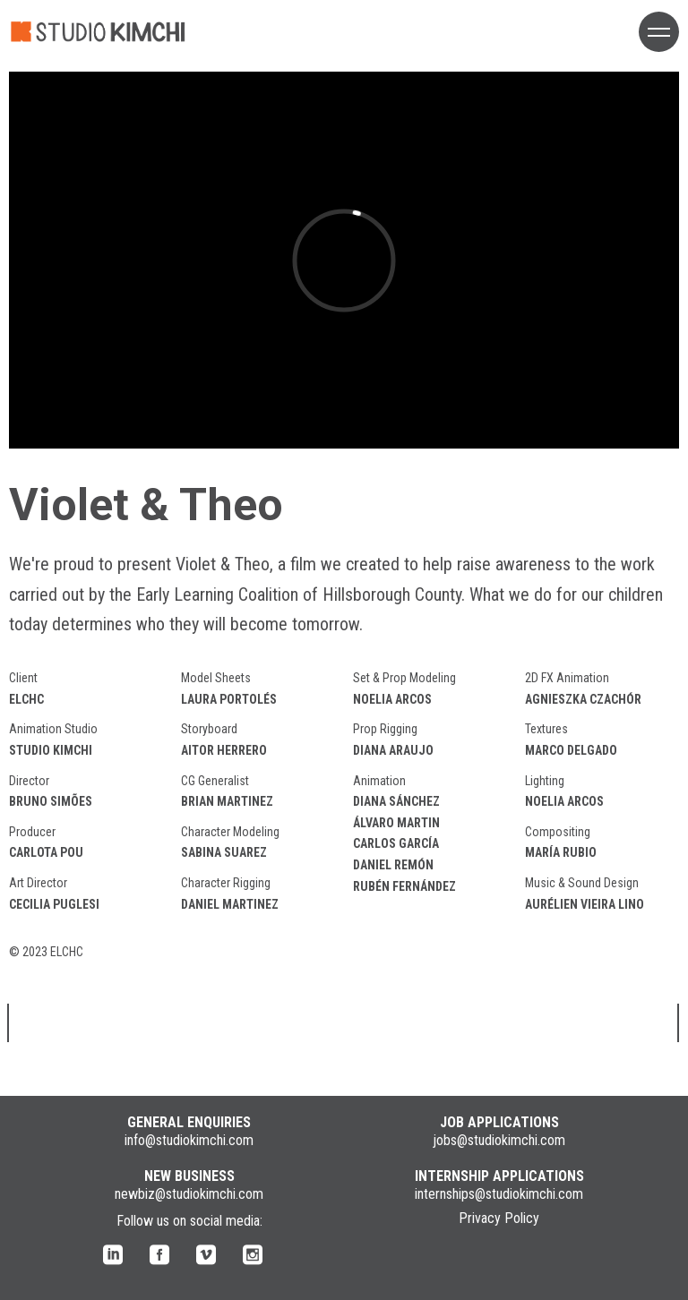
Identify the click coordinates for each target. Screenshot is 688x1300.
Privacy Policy (499, 1218)
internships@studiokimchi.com (499, 1193)
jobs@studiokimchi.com (499, 1140)
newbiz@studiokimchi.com (189, 1193)
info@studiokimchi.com (189, 1140)
